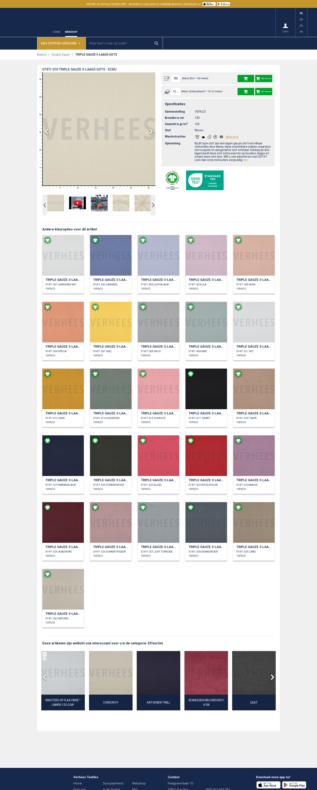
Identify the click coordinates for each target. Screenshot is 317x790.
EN (301, 25)
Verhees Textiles (29, 22)
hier (245, 160)
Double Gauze (61, 54)
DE (301, 19)
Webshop (71, 32)
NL (301, 13)
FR (301, 31)
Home (56, 32)
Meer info (232, 137)
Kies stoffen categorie (60, 43)
